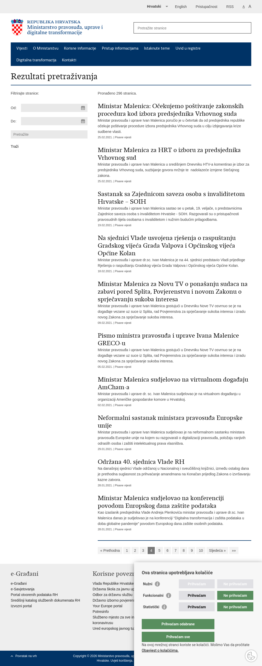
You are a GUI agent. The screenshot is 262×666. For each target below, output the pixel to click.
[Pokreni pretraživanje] (245, 28)
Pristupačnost (206, 7)
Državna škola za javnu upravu (117, 589)
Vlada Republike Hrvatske (113, 583)
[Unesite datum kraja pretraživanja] (54, 121)
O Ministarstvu (45, 48)
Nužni (147, 594)
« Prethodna (110, 550)
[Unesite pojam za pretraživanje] (187, 28)
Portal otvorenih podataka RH (34, 595)
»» (234, 550)
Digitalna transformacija (36, 60)
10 (201, 550)
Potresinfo (101, 612)
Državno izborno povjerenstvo (116, 600)
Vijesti (21, 48)
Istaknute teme (157, 48)
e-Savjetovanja (23, 589)
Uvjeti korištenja (121, 660)
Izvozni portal (21, 606)
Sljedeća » (217, 550)
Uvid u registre (188, 48)
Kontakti (69, 60)
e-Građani (19, 583)
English (181, 7)
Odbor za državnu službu (113, 595)
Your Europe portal (107, 606)
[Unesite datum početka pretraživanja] (54, 108)
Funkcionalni (153, 606)
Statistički (151, 617)
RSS (230, 7)
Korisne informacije (80, 48)
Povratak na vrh (26, 656)
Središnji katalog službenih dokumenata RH (45, 600)
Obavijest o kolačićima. (160, 650)
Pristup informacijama (120, 48)
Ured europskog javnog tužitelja (118, 628)
